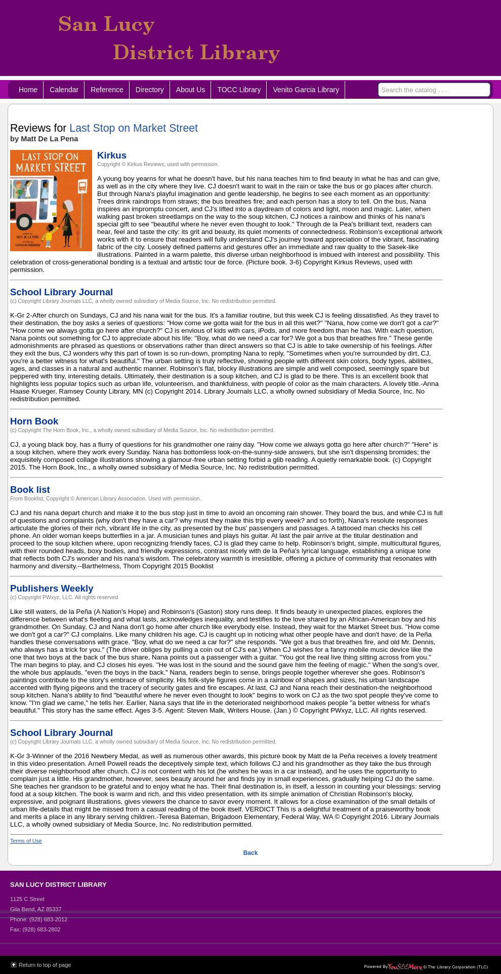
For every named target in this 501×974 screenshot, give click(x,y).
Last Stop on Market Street (133, 128)
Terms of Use (26, 841)
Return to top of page (45, 965)
